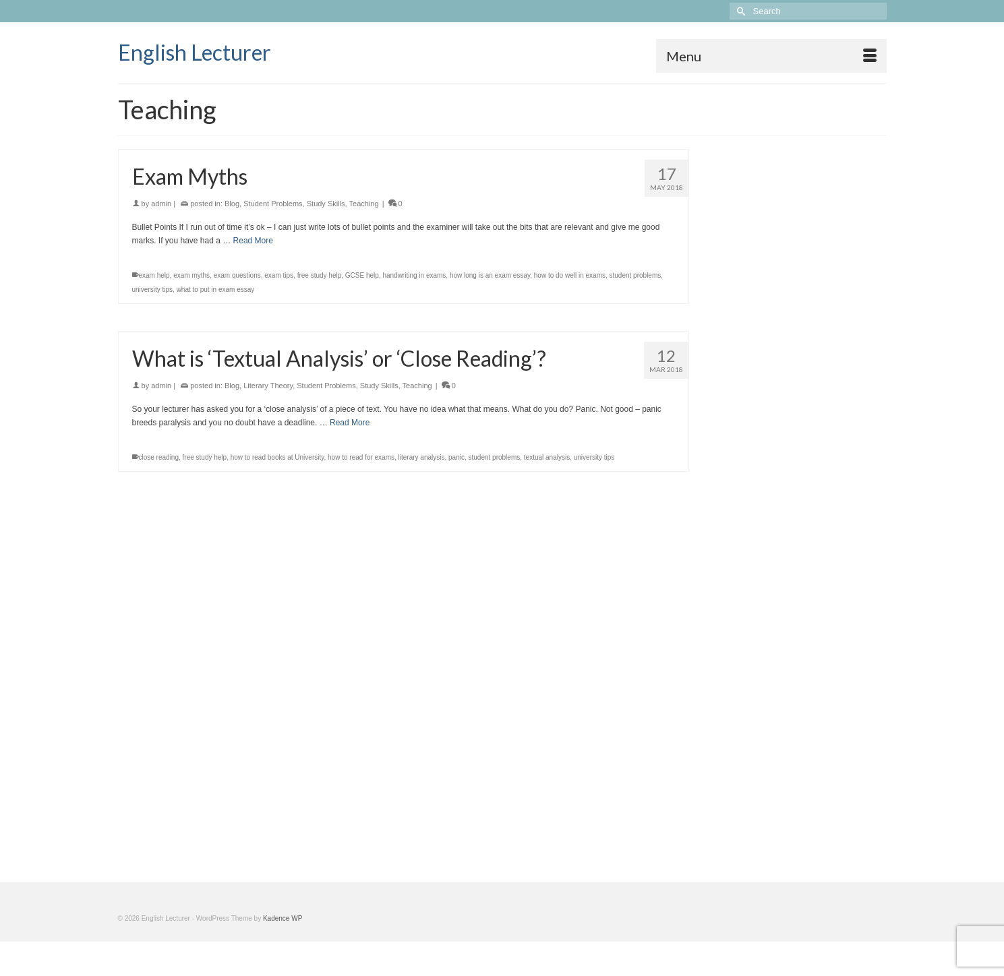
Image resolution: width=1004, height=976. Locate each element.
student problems (635, 275)
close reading (159, 457)
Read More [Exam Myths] (253, 240)
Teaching (364, 204)
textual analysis (547, 457)
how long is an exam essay (490, 275)
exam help (154, 275)
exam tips (278, 275)
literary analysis (421, 457)
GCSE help (362, 275)
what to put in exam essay (216, 289)
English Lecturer (194, 52)
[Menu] (771, 56)
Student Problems (272, 204)
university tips (152, 289)
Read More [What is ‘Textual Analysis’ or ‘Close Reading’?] (350, 422)
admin (161, 204)
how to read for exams (361, 457)
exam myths (191, 275)
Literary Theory (268, 386)
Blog (232, 204)
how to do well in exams (570, 275)
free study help (319, 275)
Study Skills (326, 204)
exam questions (237, 275)
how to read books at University (277, 457)
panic (456, 457)
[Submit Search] (740, 11)
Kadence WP (282, 918)
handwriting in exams (414, 275)
